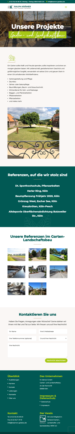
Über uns (12, 398)
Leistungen (13, 391)
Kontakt (12, 387)
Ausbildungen (14, 380)
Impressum (45, 405)
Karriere (12, 383)
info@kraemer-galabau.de (17, 423)
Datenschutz (45, 402)
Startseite (12, 394)
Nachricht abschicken (56, 360)
